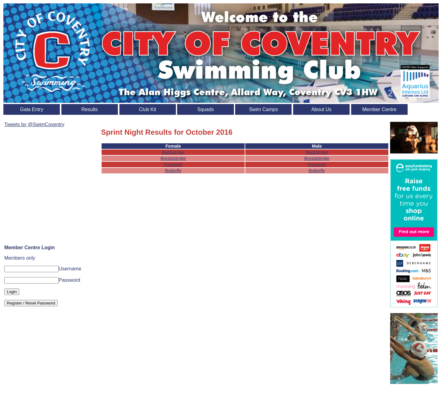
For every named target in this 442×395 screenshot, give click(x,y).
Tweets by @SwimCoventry (34, 124)
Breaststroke (173, 158)
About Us (321, 109)
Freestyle (173, 164)
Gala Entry (31, 109)
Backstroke (173, 152)
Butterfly (173, 170)
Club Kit (147, 109)
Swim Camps (263, 109)
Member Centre (379, 109)
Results (89, 109)
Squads (205, 109)
